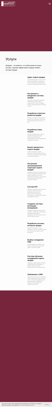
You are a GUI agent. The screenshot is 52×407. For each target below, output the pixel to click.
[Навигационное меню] (50, 3)
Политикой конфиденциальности (27, 405)
